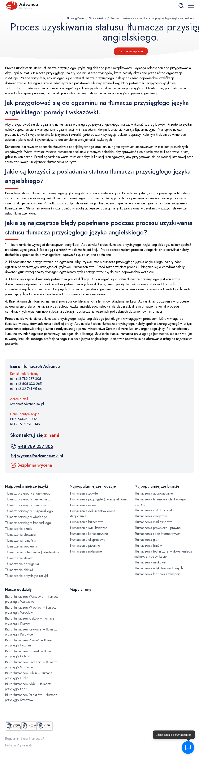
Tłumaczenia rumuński (20, 540)
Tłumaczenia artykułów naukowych (158, 568)
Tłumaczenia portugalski (22, 564)
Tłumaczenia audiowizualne (153, 493)
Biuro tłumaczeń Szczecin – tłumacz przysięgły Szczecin (31, 665)
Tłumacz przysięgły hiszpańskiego (29, 511)
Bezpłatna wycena (131, 51)
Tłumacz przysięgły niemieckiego (28, 499)
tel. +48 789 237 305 (25, 378)
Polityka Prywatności (19, 745)
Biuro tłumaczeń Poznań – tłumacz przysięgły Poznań (30, 643)
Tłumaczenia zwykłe (84, 493)
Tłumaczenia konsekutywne (89, 533)
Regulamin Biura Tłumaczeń (24, 738)
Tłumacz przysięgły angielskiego (28, 493)
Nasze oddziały (18, 589)
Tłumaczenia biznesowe (87, 522)
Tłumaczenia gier (146, 539)
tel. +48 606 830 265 (26, 383)
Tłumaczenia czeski (19, 528)
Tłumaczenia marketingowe (153, 522)
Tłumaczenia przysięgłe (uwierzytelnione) (99, 499)
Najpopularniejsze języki (26, 486)
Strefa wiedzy (97, 18)
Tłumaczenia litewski (19, 558)
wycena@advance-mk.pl (27, 403)
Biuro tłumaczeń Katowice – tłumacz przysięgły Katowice (31, 632)
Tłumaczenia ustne (83, 505)
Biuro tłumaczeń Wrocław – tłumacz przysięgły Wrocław (31, 610)
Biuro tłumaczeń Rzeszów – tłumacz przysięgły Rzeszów (31, 697)
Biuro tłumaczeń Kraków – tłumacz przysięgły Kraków (29, 621)
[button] (187, 747)
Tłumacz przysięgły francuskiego (28, 522)
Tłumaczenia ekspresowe (87, 539)
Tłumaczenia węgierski (21, 546)
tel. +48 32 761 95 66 (26, 388)
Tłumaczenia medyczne (151, 516)
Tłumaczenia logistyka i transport (157, 574)
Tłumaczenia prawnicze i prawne (157, 527)
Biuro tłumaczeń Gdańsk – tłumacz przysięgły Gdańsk (30, 654)
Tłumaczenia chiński (19, 569)
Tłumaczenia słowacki (20, 534)
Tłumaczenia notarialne (86, 551)
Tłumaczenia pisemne (85, 545)
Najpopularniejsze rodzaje (93, 486)
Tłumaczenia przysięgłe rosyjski (27, 575)
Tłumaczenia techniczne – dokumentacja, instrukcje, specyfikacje (163, 554)
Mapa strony (80, 589)
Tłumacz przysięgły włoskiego (26, 517)
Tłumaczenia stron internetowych (157, 533)
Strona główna (75, 18)
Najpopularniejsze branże (156, 486)
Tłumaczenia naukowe (150, 562)
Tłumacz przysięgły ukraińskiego (27, 505)
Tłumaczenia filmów (148, 545)
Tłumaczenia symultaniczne (89, 527)
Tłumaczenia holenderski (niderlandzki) (32, 552)
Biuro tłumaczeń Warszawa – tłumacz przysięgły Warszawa (32, 599)
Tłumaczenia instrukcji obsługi (155, 510)
